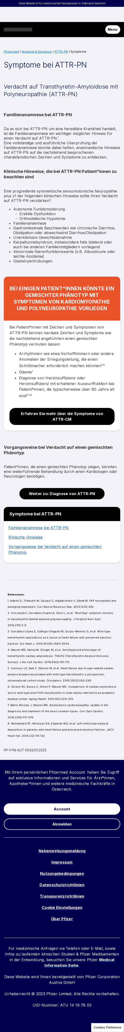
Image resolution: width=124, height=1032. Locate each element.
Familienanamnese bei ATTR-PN (39, 527)
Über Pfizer (62, 918)
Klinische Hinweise (26, 537)
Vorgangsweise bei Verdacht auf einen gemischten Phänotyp (55, 549)
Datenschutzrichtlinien (62, 884)
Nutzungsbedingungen (62, 873)
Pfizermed (11, 51)
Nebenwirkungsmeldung (62, 850)
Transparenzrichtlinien (62, 896)
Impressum (61, 862)
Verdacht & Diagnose (37, 51)
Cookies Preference (107, 1027)
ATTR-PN (61, 51)
